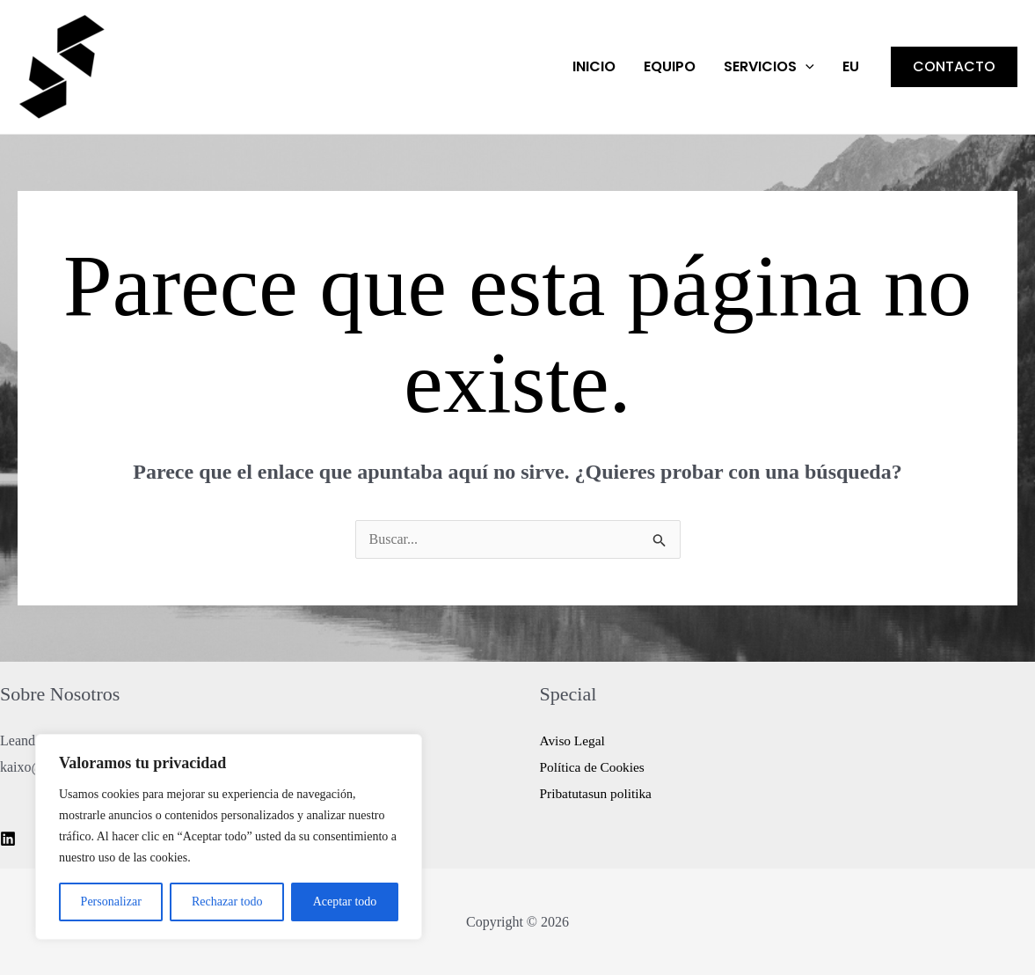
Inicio (594, 66)
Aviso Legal (574, 740)
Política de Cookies (594, 766)
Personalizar (111, 901)
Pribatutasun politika (598, 793)
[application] (805, 67)
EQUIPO (670, 66)
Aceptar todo (345, 901)
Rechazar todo (227, 901)
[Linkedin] (8, 839)
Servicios (769, 67)
